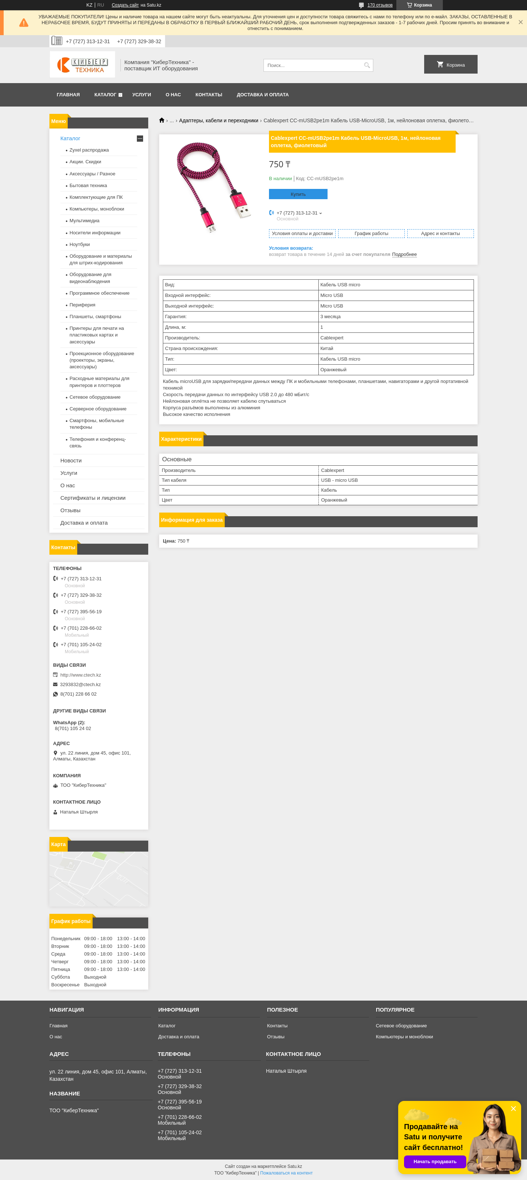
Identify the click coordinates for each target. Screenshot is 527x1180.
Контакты (208, 94)
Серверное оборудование (98, 409)
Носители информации (95, 232)
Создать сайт (125, 5)
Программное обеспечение (100, 293)
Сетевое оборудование (95, 397)
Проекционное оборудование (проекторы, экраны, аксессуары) (102, 360)
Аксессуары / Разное (92, 173)
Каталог (105, 94)
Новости (71, 460)
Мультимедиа (85, 220)
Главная (68, 94)
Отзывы (70, 510)
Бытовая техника (88, 185)
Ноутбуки (80, 244)
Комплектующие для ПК (96, 197)
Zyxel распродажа (89, 150)
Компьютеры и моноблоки (404, 1036)
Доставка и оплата (263, 94)
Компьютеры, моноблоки (97, 209)
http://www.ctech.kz (80, 675)
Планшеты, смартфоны (95, 316)
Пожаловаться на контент (286, 1173)
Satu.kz (294, 1166)
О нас (173, 94)
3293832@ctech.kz (80, 684)
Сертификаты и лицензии (93, 498)
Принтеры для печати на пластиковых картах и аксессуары (97, 334)
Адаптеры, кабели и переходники (218, 120)
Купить (298, 194)
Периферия (83, 305)
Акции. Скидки (85, 161)
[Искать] (366, 65)
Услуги (141, 94)
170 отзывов (380, 5)
